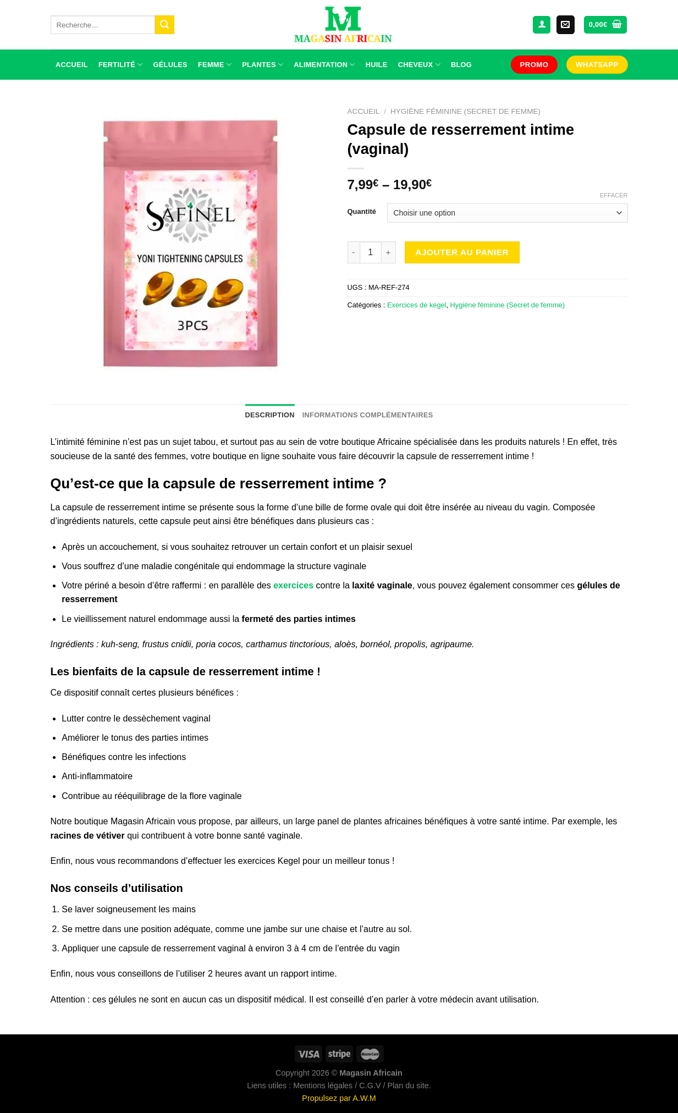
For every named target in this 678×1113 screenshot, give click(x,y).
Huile (377, 64)
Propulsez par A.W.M (339, 1098)
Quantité (362, 212)
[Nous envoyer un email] (565, 24)
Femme (214, 64)
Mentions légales (322, 1085)
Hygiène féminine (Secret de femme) (465, 111)
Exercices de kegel (416, 305)
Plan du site (407, 1085)
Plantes (262, 64)
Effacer (614, 195)
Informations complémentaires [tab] (367, 415)
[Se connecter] (541, 25)
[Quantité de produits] (371, 252)
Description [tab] (269, 415)
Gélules (170, 64)
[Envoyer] (164, 24)
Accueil (72, 64)
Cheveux (419, 64)
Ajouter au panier (462, 252)
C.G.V (370, 1085)
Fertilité (120, 64)
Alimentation (324, 64)
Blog (461, 64)
